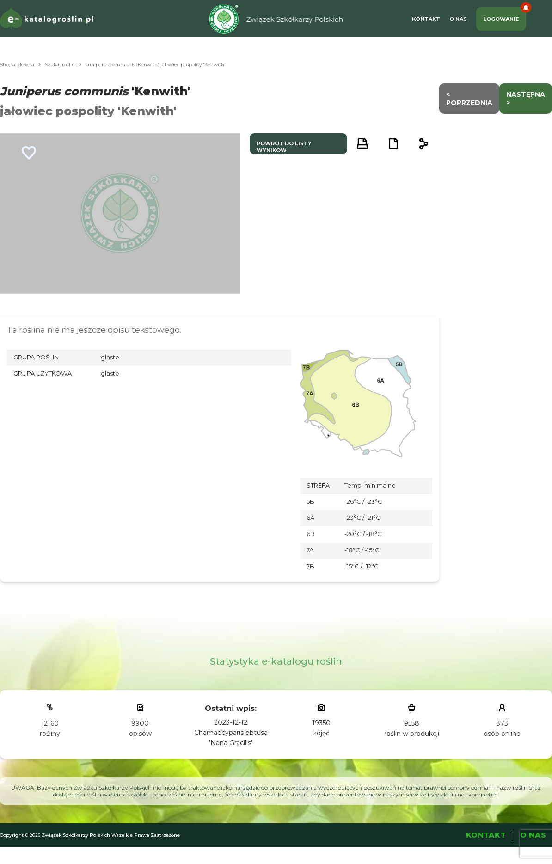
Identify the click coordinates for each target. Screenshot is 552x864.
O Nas (458, 19)
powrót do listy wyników (284, 147)
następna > (525, 98)
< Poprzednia (469, 98)
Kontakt (426, 19)
